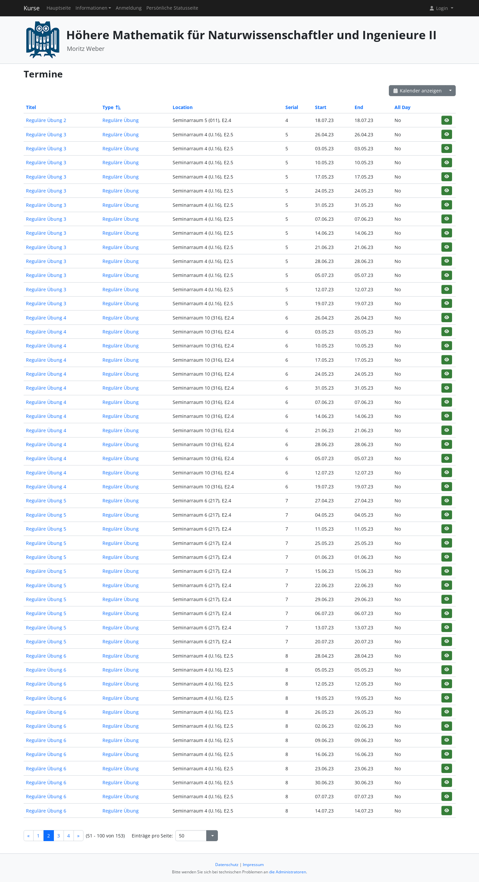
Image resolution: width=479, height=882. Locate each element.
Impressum (253, 864)
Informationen (91, 8)
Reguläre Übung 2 (46, 120)
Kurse (32, 8)
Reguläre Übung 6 (46, 656)
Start (320, 107)
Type (111, 107)
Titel (31, 107)
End (359, 107)
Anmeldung (129, 8)
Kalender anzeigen (417, 90)
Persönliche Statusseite (172, 8)
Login (439, 8)
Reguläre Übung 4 (46, 318)
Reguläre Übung (120, 120)
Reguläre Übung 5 (46, 500)
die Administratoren (287, 872)
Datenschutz (227, 864)
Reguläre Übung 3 (46, 134)
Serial (291, 107)
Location (183, 107)
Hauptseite (59, 8)
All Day (402, 107)
